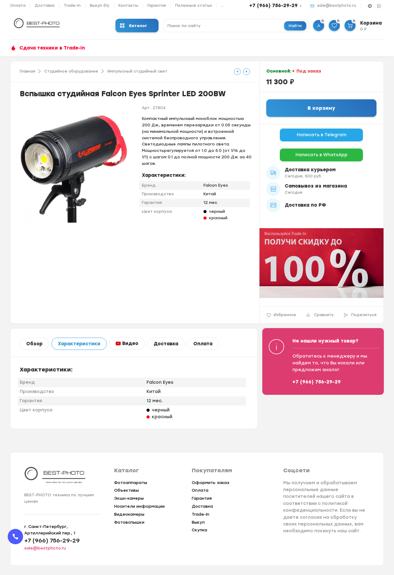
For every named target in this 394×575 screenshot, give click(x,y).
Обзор (34, 344)
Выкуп (198, 522)
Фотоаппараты (130, 482)
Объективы (126, 490)
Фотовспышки (129, 522)
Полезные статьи (193, 5)
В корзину (321, 108)
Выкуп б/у (99, 5)
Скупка (199, 530)
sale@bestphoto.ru (336, 5)
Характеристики (79, 344)
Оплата (18, 5)
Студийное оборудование (71, 71)
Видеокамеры (129, 514)
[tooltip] (237, 71)
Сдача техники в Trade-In (52, 48)
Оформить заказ (210, 482)
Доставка (44, 5)
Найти (295, 25)
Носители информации (139, 506)
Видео (126, 343)
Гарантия (156, 5)
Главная (27, 71)
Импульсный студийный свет (137, 71)
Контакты (128, 5)
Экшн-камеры (129, 498)
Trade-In (72, 5)
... (222, 5)
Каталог (133, 25)
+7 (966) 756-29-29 (273, 5)
